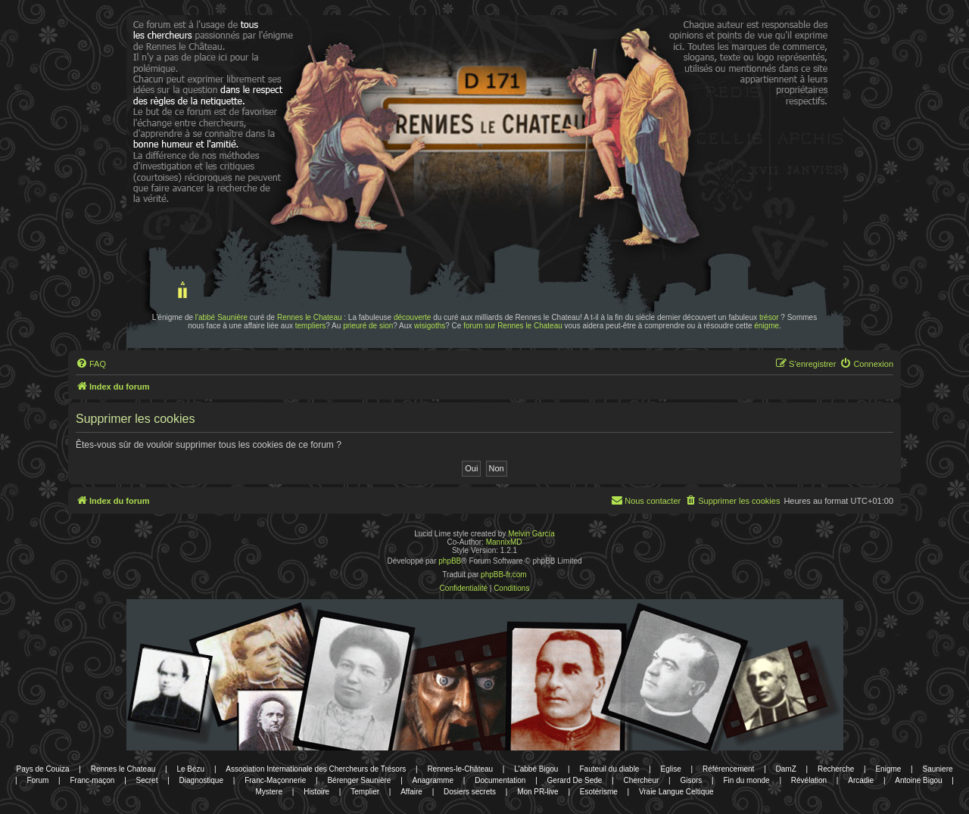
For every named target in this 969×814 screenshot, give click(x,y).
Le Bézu (190, 769)
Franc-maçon (92, 780)
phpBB (449, 561)
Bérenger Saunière (359, 780)
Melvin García (531, 534)
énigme (766, 326)
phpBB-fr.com (504, 574)
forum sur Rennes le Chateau (512, 326)
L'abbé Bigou (536, 769)
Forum (37, 780)
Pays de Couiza (42, 769)
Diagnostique (201, 780)
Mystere (268, 792)
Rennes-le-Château (460, 769)
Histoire (316, 792)
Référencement (728, 769)
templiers (310, 326)
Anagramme (433, 780)
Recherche (836, 769)
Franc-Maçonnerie (275, 780)
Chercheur (641, 780)
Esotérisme (599, 792)
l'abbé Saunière (221, 317)
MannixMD (504, 542)
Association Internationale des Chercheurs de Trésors (316, 769)
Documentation (500, 780)
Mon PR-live (537, 792)
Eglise (671, 769)
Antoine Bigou (918, 780)
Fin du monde (747, 780)
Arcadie (861, 780)
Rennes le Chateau (309, 317)
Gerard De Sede (575, 780)
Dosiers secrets (470, 792)
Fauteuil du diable (609, 769)
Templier (365, 792)
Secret (147, 780)
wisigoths (429, 326)
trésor (769, 317)
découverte (412, 317)
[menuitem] (91, 364)
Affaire (411, 792)
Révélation (809, 780)
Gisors (691, 780)
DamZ (786, 769)
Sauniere (938, 769)
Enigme (888, 769)
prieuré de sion (368, 326)
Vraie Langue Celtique (676, 792)
